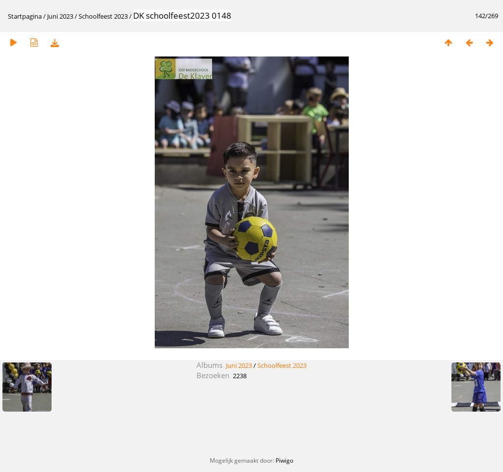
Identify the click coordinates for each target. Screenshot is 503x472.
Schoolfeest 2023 (103, 16)
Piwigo (284, 460)
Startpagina (25, 16)
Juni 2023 (60, 16)
